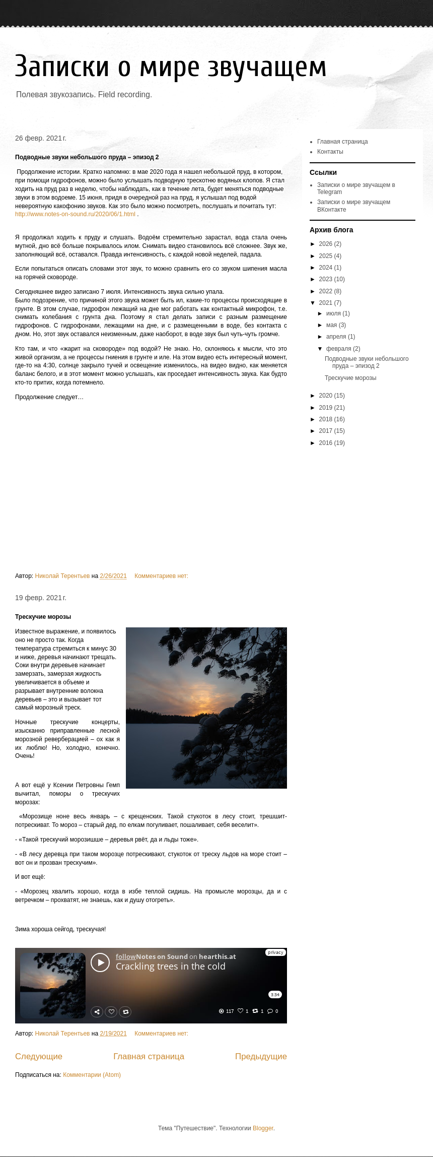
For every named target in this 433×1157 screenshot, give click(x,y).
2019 (326, 407)
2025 (326, 256)
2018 (326, 419)
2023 (326, 279)
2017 (326, 430)
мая (332, 325)
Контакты (330, 151)
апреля (337, 336)
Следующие (38, 1056)
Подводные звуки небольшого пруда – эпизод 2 (87, 157)
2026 (326, 243)
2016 (326, 442)
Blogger (263, 1128)
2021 (326, 302)
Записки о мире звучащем (171, 66)
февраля (339, 348)
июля (334, 313)
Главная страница (148, 1056)
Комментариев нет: (162, 576)
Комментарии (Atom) (92, 1074)
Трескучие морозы (43, 616)
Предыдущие (261, 1056)
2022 (326, 291)
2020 (326, 395)
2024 (326, 267)
